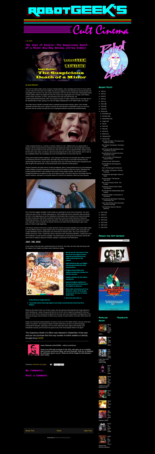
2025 (102, 94)
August (104, 121)
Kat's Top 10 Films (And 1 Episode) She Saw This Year (113, 203)
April (104, 131)
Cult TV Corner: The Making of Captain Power (111, 158)
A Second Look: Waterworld (110, 161)
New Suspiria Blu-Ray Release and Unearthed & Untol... (112, 149)
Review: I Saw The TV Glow (109, 369)
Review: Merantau (109, 393)
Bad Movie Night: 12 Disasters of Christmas (112, 195)
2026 (102, 91)
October (105, 116)
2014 (102, 220)
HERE (40, 338)
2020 (102, 106)
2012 (102, 225)
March (104, 134)
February (105, 136)
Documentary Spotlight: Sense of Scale (112, 175)
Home (59, 431)
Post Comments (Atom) (63, 437)
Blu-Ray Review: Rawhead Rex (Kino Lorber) (113, 191)
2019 (102, 109)
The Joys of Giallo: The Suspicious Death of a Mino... (113, 141)
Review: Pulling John (109, 404)
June (103, 126)
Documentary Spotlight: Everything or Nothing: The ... (113, 199)
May (103, 129)
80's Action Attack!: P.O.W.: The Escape (111, 183)
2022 (102, 101)
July (103, 123)
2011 (102, 227)
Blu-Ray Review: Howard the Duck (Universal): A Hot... (112, 153)
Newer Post (30, 431)
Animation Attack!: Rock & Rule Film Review (112, 187)
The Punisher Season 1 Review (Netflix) (111, 207)
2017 (102, 212)
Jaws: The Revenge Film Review (112, 168)
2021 (102, 104)
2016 (102, 215)
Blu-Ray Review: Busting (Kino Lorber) (111, 164)
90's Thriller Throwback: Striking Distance (112, 171)
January (104, 139)
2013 (102, 222)
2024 (102, 96)
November (105, 113)
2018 (102, 111)
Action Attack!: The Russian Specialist (110, 179)
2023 (102, 99)
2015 (102, 217)
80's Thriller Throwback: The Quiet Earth (113, 145)
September (106, 118)
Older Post (88, 431)
